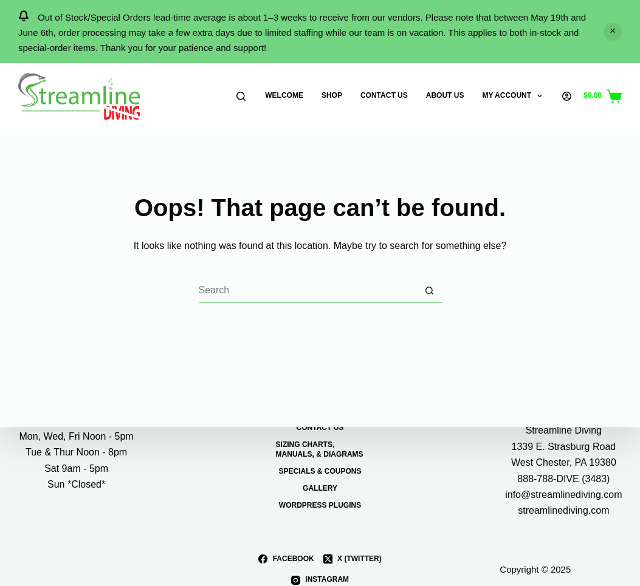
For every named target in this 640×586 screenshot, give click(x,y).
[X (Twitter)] (352, 559)
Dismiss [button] (613, 31)
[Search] (241, 96)
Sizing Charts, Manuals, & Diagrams (319, 449)
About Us (445, 95)
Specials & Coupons (319, 471)
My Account (514, 96)
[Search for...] (308, 291)
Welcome (284, 95)
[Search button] (430, 291)
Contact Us (384, 95)
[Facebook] (286, 559)
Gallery (320, 488)
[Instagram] (320, 580)
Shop (332, 95)
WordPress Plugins (320, 505)
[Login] (566, 96)
